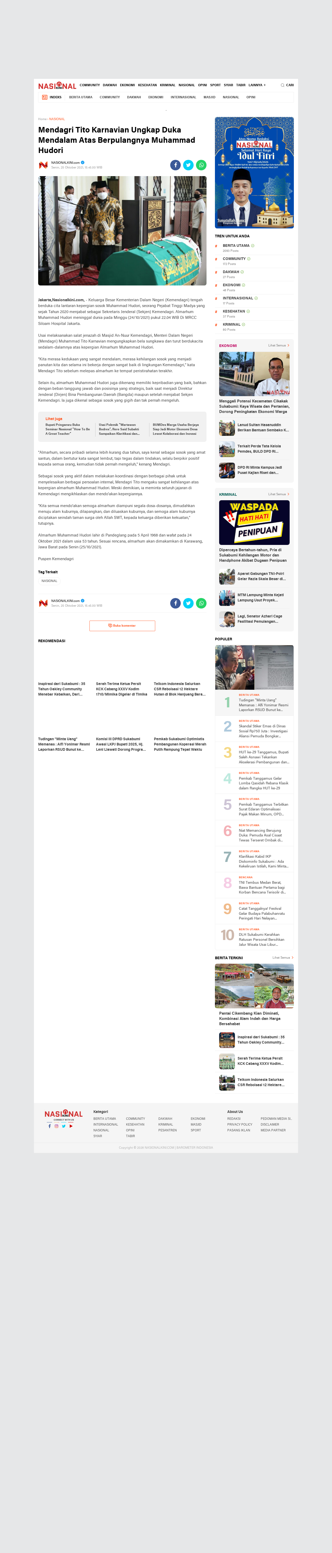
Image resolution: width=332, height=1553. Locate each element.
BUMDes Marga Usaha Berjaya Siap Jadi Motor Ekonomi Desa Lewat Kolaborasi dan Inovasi (176, 429)
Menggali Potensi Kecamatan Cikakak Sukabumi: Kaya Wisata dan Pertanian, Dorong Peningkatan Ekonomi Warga (254, 406)
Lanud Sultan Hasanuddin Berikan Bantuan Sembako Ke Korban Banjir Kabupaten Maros (263, 428)
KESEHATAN (147, 85)
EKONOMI (127, 85)
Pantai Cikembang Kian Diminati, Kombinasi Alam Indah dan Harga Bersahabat (249, 1019)
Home (42, 119)
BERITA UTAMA (80, 97)
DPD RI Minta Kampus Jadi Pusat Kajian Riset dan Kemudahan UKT (260, 471)
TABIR (240, 85)
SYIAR (228, 85)
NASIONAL (187, 85)
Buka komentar (122, 626)
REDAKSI (233, 1119)
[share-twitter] (188, 165)
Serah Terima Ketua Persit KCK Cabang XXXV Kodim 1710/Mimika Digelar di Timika (263, 1062)
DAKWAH (110, 85)
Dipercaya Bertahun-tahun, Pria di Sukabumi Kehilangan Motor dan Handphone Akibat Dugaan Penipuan (253, 555)
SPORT (215, 85)
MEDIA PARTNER (273, 1130)
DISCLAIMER (270, 1124)
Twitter (63, 1128)
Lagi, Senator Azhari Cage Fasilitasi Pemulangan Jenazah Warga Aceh (260, 620)
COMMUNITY (90, 85)
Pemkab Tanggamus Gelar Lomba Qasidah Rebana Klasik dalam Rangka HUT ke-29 (263, 783)
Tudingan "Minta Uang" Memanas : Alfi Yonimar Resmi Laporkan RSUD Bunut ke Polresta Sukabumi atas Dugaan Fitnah (263, 705)
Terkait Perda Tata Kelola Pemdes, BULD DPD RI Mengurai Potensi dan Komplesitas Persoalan (259, 449)
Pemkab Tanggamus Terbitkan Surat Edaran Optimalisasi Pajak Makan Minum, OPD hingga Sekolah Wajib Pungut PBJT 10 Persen (263, 810)
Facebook (49, 1128)
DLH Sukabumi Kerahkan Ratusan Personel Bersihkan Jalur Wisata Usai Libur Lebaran (261, 940)
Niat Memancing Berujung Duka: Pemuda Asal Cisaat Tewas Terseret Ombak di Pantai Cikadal (260, 836)
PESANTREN (167, 1130)
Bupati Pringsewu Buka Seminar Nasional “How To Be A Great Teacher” (68, 429)
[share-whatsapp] (201, 165)
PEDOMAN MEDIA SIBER (277, 1119)
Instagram (56, 1128)
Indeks (52, 97)
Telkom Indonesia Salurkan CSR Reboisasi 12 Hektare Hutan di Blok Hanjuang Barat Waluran (263, 1083)
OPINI (202, 85)
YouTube (70, 1128)
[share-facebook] (175, 165)
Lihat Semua (277, 345)
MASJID (209, 97)
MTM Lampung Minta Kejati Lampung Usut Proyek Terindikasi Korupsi (261, 598)
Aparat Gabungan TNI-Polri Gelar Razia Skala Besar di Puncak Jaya (261, 577)
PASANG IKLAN (238, 1130)
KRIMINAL (167, 85)
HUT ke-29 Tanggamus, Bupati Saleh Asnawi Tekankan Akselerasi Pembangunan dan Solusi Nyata (264, 757)
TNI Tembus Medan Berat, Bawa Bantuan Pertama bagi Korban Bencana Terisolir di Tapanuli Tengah (262, 888)
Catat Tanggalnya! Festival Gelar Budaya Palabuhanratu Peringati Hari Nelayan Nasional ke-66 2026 (262, 914)
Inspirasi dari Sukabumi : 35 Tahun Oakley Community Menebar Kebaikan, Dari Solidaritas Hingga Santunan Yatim (262, 1040)
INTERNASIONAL (183, 97)
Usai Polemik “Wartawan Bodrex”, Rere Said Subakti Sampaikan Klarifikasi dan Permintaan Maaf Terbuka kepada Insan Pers (119, 429)
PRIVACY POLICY (239, 1124)
